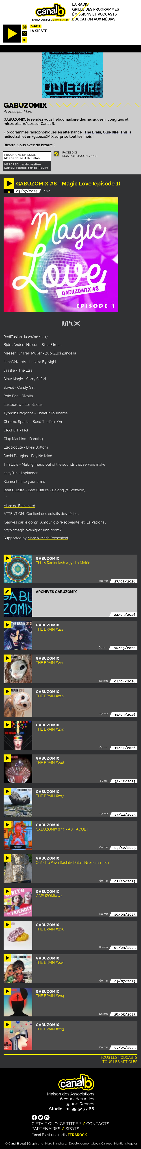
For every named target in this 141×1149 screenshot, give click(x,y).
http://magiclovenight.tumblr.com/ (33, 530)
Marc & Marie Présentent (48, 538)
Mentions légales (125, 1143)
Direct (35, 26)
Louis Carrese (102, 1143)
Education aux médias (93, 19)
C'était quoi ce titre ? (56, 1123)
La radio (80, 4)
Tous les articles (119, 1062)
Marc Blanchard (56, 1143)
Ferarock (77, 1135)
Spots (72, 1128)
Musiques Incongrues (79, 156)
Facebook (70, 152)
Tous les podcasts (118, 1057)
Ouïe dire (111, 132)
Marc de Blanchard (19, 506)
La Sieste (38, 31)
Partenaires (46, 1128)
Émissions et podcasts (94, 14)
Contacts (97, 1123)
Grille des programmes (95, 9)
